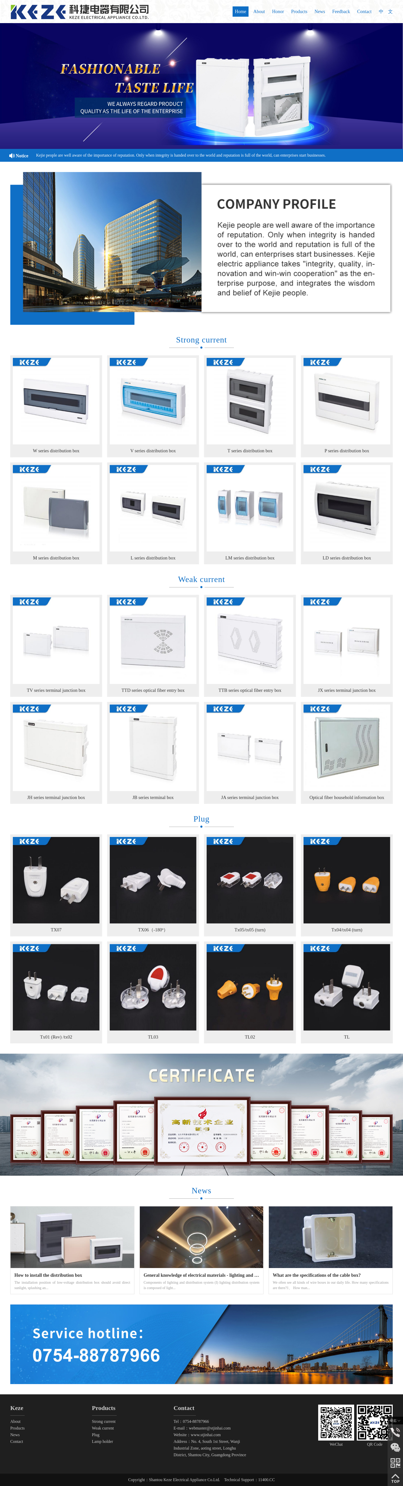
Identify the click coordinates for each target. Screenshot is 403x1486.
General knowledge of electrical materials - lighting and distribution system (218, 1275)
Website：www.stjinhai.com (197, 1435)
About (259, 11)
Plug (95, 1435)
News (320, 11)
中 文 (386, 11)
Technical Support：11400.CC (249, 1480)
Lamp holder (102, 1441)
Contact (364, 11)
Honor (278, 11)
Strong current (104, 1421)
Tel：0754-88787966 (191, 1421)
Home (240, 11)
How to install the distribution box (48, 1275)
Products (299, 11)
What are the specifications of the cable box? (317, 1275)
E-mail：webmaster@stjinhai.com (202, 1428)
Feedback (341, 11)
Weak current (103, 1428)
